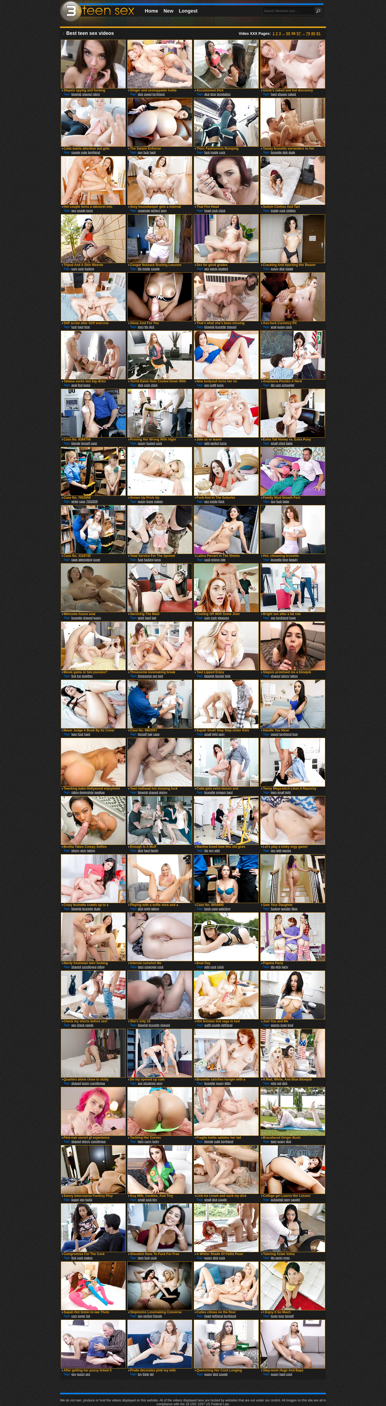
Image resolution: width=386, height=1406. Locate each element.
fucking (89, 268)
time (213, 94)
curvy (147, 1141)
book (207, 908)
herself (85, 443)
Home (151, 11)
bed (160, 676)
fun (79, 676)
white (74, 501)
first (80, 385)
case (94, 443)
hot (88, 1316)
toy (140, 1374)
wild (206, 443)
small (274, 443)
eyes (286, 1257)
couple (75, 152)
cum (74, 268)
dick (140, 94)
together (87, 676)
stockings (149, 1083)
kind (290, 1025)
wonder (286, 908)
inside (214, 152)
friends (157, 1316)
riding (96, 94)
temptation (224, 94)
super (81, 1316)
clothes (291, 210)
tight (228, 676)
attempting (85, 559)
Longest (188, 11)
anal (273, 326)
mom (283, 1025)
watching (224, 908)
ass (206, 385)
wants (214, 268)
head (207, 210)
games (286, 850)
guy (140, 152)
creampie (144, 210)
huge (292, 617)
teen (140, 326)
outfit (213, 385)
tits (140, 268)
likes (294, 908)
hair (149, 734)
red (279, 1083)
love (295, 734)
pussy (275, 268)
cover (96, 559)
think (146, 1374)
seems (275, 1025)
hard (274, 94)
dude (291, 152)
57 (298, 33)
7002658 (92, 501)
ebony (75, 850)
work (141, 617)
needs (89, 1025)
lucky (155, 1141)
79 (308, 33)
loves (86, 385)
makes (158, 501)
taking (91, 850)
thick (221, 501)
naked (292, 94)
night (147, 908)
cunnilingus (89, 966)
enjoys (215, 559)
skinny (285, 676)
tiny (155, 1199)
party (285, 966)
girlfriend (226, 1025)
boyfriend (159, 94)
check (81, 1025)
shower (282, 94)
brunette (276, 152)
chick (222, 210)
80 (313, 33)
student (223, 268)
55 (288, 33)
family (154, 850)
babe (289, 443)
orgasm (221, 792)
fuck (146, 152)
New (168, 11)
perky (279, 1257)
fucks (88, 1199)
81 (318, 33)
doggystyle (86, 792)
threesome (145, 676)
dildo (228, 1083)
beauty (293, 559)
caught (295, 1199)
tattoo (294, 676)
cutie (84, 152)
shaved (87, 94)
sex (73, 210)
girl (152, 1374)
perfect (155, 210)
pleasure (223, 617)
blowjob (76, 94)
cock (222, 152)
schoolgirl (288, 385)
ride (223, 559)
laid (154, 617)
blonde (75, 443)
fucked (150, 443)
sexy (164, 210)
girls (278, 966)
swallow (99, 792)
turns (89, 210)
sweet (148, 94)
